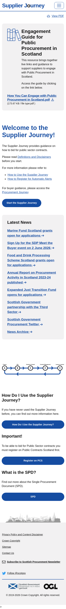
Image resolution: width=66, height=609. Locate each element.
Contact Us (8, 553)
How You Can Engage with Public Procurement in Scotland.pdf (31, 97)
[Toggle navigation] (59, 5)
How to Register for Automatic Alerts (30, 178)
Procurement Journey (15, 192)
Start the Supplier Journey (22, 202)
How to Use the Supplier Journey (28, 174)
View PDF (58, 16)
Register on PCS (33, 460)
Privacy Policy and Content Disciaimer (22, 534)
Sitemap (6, 547)
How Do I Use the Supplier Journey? (33, 424)
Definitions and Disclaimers (34, 156)
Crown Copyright (11, 540)
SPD (33, 496)
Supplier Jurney (23, 5)
